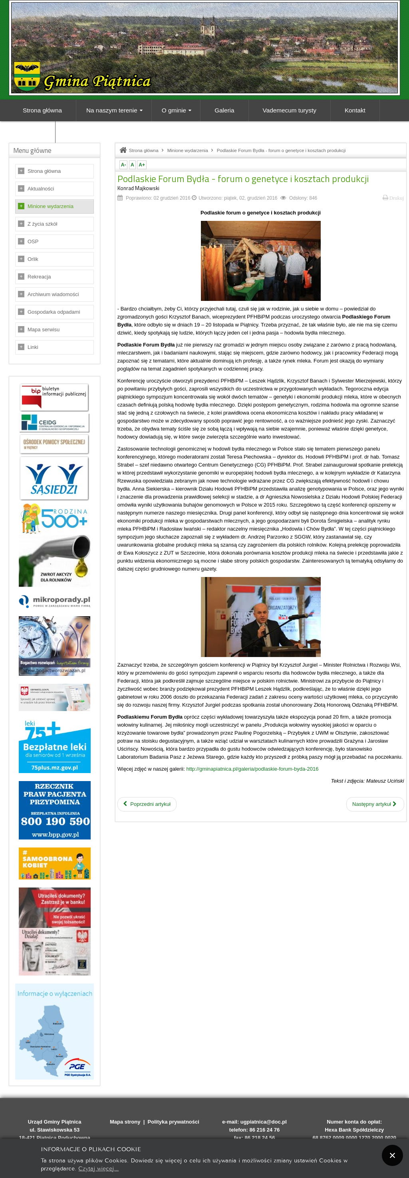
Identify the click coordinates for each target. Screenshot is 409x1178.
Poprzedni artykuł (147, 804)
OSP (33, 241)
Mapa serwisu (44, 330)
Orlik (33, 259)
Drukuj (393, 197)
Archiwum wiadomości (53, 294)
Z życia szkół (42, 224)
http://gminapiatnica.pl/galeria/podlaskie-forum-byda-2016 (252, 769)
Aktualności (41, 189)
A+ (142, 165)
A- (123, 165)
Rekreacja (39, 277)
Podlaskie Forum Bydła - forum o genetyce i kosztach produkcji (243, 178)
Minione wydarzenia (50, 206)
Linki (33, 347)
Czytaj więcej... (98, 1168)
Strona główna (44, 171)
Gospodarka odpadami (54, 312)
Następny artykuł (374, 804)
